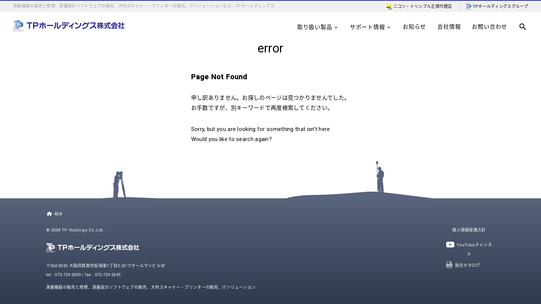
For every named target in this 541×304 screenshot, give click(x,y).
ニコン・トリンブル (412, 6)
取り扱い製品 (318, 27)
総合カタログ (462, 265)
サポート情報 (371, 27)
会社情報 (449, 26)
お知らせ (414, 26)
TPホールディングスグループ (500, 6)
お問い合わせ (489, 26)
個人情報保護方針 (469, 230)
